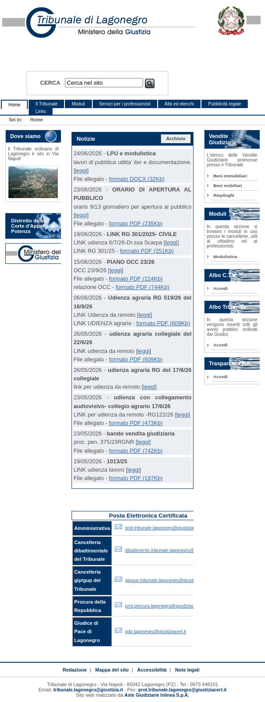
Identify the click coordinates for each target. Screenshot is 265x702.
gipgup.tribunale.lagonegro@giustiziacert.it (168, 580)
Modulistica (225, 256)
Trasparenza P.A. (230, 363)
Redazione (75, 669)
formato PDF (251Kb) (147, 251)
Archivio (176, 138)
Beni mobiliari (227, 185)
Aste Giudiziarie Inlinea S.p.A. (157, 695)
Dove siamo (25, 136)
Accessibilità (152, 669)
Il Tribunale (46, 103)
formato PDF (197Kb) (136, 478)
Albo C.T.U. (223, 275)
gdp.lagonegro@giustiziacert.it (155, 631)
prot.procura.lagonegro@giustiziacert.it (164, 606)
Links (40, 111)
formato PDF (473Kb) (136, 423)
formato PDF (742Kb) (136, 450)
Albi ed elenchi (179, 103)
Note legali (187, 669)
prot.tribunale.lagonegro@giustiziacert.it (165, 528)
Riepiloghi (224, 195)
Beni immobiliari (230, 175)
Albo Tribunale (227, 307)
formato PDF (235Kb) (136, 223)
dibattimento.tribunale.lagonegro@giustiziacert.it (173, 550)
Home (14, 104)
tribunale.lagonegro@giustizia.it (88, 689)
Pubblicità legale (224, 103)
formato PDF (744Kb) (143, 287)
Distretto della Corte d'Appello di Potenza (33, 226)
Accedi (220, 288)
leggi (81, 170)
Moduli (78, 103)
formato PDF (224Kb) (136, 278)
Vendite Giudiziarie (223, 139)
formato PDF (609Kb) (163, 323)
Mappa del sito (112, 669)
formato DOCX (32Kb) (137, 179)
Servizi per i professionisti (125, 103)
